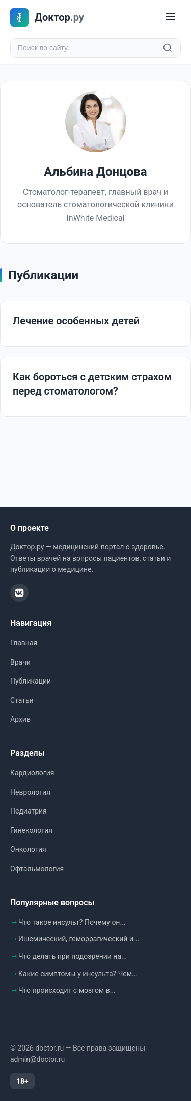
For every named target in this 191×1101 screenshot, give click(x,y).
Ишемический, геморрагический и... (78, 939)
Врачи (20, 662)
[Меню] (170, 17)
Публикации (30, 681)
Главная (23, 643)
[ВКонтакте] (19, 593)
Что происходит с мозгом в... (67, 990)
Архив (20, 719)
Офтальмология (37, 868)
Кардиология (32, 773)
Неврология (30, 792)
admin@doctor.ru (37, 1059)
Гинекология (31, 830)
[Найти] (167, 48)
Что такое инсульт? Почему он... (72, 922)
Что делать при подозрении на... (72, 956)
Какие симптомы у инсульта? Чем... (78, 973)
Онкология (28, 849)
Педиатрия (28, 811)
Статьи (22, 700)
